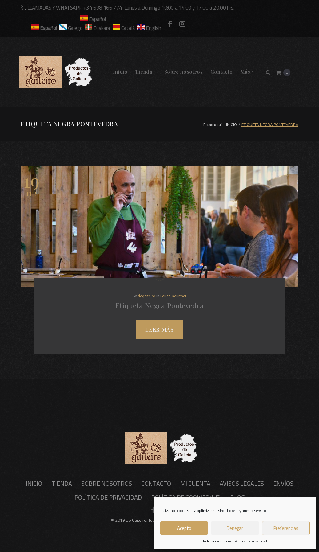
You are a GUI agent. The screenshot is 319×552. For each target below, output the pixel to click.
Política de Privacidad (251, 541)
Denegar (235, 528)
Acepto (184, 528)
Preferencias (285, 528)
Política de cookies (217, 541)
